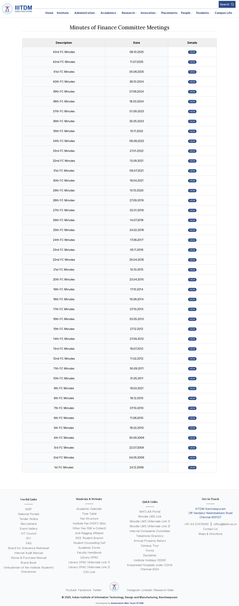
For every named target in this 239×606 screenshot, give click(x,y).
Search (227, 4)
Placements (169, 13)
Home (49, 13)
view (192, 52)
